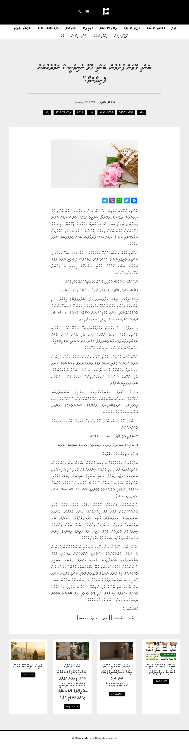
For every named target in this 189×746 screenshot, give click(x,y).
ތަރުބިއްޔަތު (71, 28)
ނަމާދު (141, 112)
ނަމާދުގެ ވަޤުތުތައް (106, 112)
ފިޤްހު (47, 112)
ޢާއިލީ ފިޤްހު (88, 28)
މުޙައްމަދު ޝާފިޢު (107, 102)
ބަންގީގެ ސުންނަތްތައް (88, 617)
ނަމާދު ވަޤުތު (119, 617)
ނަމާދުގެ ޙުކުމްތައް (126, 112)
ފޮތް (62, 35)
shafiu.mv (87, 738)
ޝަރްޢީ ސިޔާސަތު (79, 35)
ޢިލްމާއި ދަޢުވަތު (100, 35)
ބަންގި (91, 112)
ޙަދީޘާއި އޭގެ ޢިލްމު (132, 28)
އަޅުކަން (80, 112)
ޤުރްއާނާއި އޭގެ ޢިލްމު (156, 28)
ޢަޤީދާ (174, 28)
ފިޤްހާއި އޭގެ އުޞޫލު (108, 28)
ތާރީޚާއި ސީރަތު (121, 35)
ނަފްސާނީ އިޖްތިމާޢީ (22, 28)
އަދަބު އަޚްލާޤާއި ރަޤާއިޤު (48, 28)
